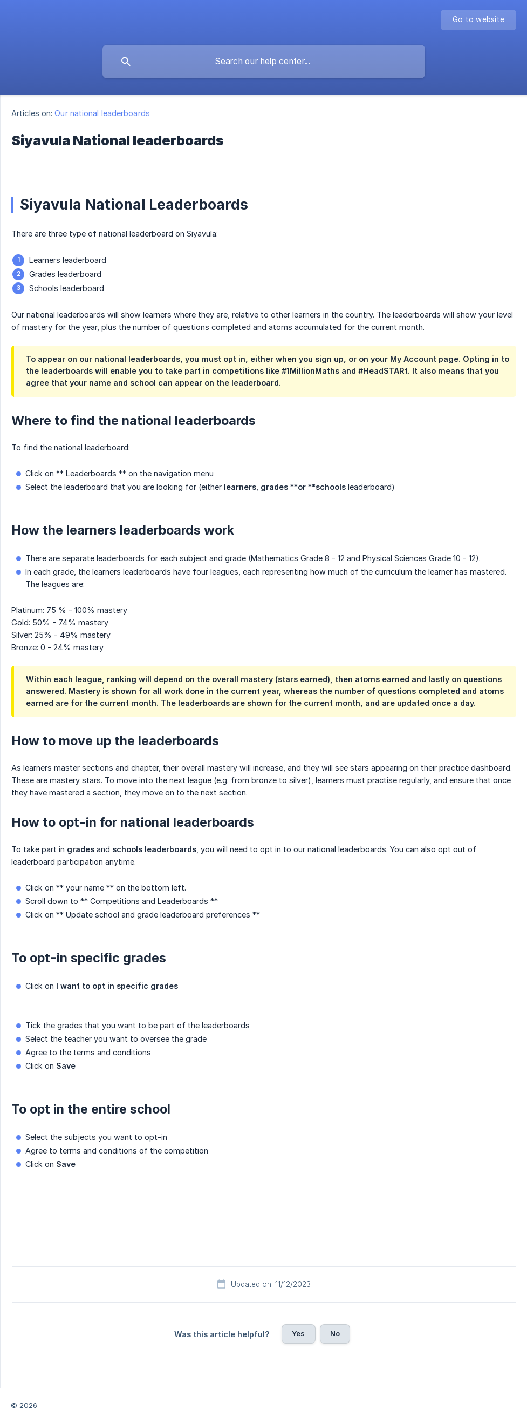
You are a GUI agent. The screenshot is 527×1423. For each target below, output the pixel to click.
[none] (478, 20)
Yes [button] (298, 1333)
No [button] (335, 1333)
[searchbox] (263, 61)
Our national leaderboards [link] (102, 113)
